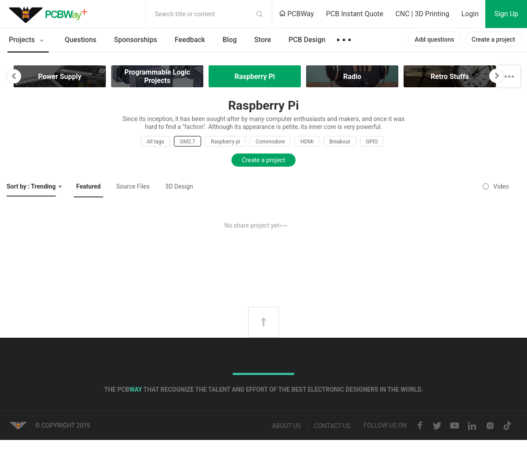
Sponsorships (135, 40)
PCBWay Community (50, 14)
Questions (80, 40)
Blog (230, 40)
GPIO (372, 142)
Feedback (190, 40)
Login (470, 14)
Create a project (493, 39)
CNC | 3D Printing (422, 14)
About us (286, 425)
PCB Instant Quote (354, 14)
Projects (28, 40)
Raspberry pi (225, 142)
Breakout (339, 142)
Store (262, 40)
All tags (155, 142)
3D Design (179, 186)
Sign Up (506, 14)
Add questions (434, 39)
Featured (88, 186)
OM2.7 (187, 142)
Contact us (332, 425)
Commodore (270, 142)
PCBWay (296, 14)
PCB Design (307, 40)
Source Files (133, 186)
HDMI (307, 142)
